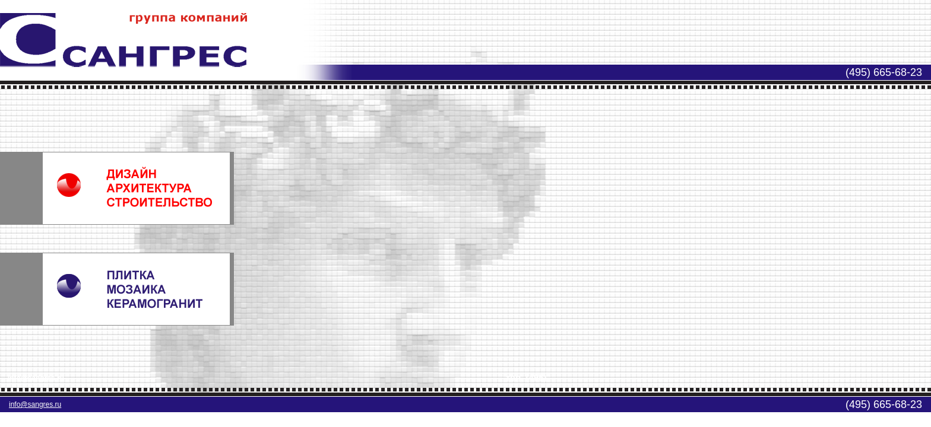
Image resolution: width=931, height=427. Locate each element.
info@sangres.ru (35, 404)
